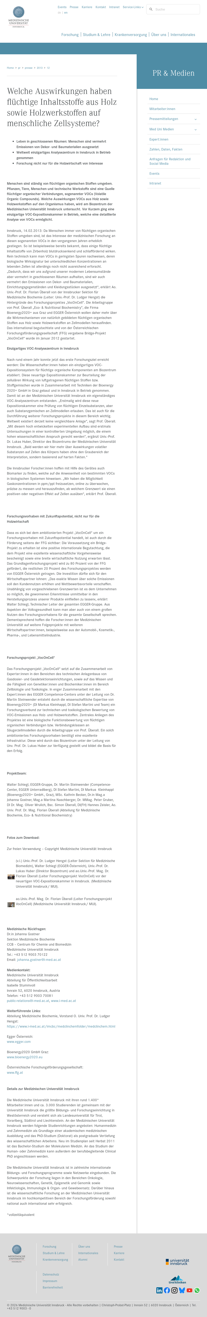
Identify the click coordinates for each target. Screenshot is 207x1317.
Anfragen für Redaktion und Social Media (170, 161)
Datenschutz (51, 1274)
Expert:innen (158, 139)
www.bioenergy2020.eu (24, 1056)
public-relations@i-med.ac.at (28, 1000)
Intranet (114, 7)
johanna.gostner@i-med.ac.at (39, 959)
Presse (74, 7)
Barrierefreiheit (53, 1287)
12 (48, 68)
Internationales (183, 34)
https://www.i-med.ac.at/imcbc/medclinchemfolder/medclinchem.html (61, 1026)
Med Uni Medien (161, 129)
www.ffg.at (15, 1072)
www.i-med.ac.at (63, 1000)
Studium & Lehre (96, 34)
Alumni (82, 1259)
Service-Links (133, 7)
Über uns (158, 34)
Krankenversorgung (131, 34)
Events (62, 7)
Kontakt (101, 7)
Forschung (70, 34)
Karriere (87, 7)
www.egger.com (19, 1041)
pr (19, 68)
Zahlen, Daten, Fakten (165, 149)
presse (29, 68)
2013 (39, 68)
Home (10, 68)
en (66, 12)
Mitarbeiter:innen (162, 108)
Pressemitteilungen (163, 118)
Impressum (50, 1281)
